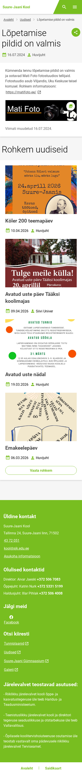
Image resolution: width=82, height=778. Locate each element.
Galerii (9, 670)
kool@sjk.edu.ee (16, 548)
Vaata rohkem (41, 470)
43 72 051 (11, 540)
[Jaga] (76, 32)
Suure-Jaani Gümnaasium (24, 661)
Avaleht (8, 19)
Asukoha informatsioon (22, 556)
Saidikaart (53, 768)
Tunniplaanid (14, 643)
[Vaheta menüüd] (74, 7)
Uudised (25, 19)
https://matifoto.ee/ (24, 92)
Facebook (11, 619)
